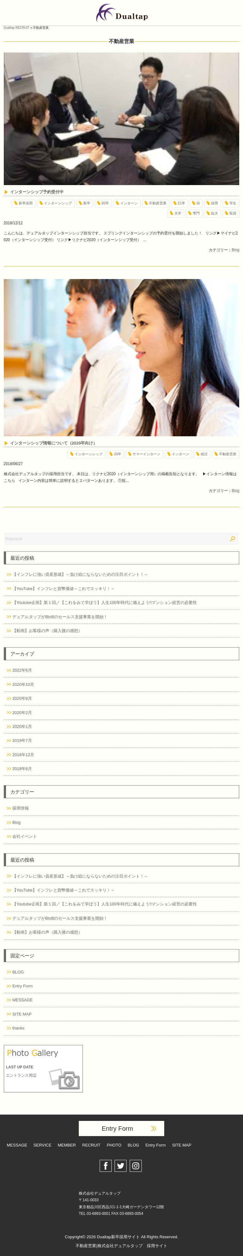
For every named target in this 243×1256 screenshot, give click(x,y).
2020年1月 (22, 726)
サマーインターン (146, 454)
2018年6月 (22, 768)
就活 (204, 454)
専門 (196, 213)
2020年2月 (22, 712)
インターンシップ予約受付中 (37, 192)
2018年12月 (23, 754)
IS (198, 203)
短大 (214, 213)
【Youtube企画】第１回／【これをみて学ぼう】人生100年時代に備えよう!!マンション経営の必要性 (104, 602)
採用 (214, 203)
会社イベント (24, 836)
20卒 (105, 203)
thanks (18, 1028)
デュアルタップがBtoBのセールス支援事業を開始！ (60, 616)
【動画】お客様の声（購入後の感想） (47, 630)
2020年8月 (22, 698)
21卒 (181, 203)
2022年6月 (22, 670)
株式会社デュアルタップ (100, 1193)
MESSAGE (22, 1000)
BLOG (18, 972)
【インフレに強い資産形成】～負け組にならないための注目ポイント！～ (80, 574)
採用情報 (20, 808)
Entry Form (22, 986)
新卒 (86, 203)
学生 (232, 203)
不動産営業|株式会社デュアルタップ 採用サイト (121, 1245)
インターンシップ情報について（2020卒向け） (53, 443)
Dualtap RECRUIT (17, 27)
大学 (177, 213)
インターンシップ (58, 203)
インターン (129, 203)
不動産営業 (157, 203)
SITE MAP (22, 1014)
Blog (235, 250)
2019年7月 (22, 740)
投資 (232, 213)
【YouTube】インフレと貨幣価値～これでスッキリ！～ (63, 588)
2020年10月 (23, 684)
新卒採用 (26, 203)
